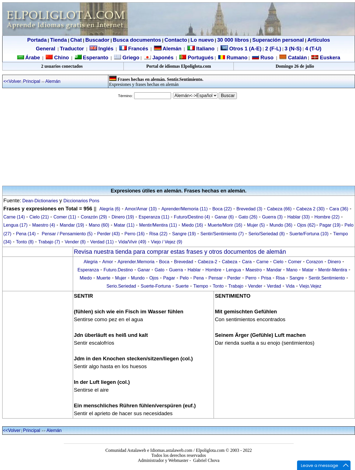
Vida (290, 286)
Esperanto (95, 57)
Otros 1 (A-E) (241, 48)
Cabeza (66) (279, 208)
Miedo (86, 278)
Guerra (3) (272, 217)
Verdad (274, 286)
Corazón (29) (94, 217)
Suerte (182, 286)
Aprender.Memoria (136, 261)
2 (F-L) (272, 48)
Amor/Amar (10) (141, 208)
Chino (61, 57)
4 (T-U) (312, 48)
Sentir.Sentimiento (327, 278)
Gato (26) (248, 217)
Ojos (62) (306, 225)
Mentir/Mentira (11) (158, 225)
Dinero (334, 261)
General (45, 48)
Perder (234, 278)
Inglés (105, 48)
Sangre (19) (184, 233)
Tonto (218, 286)
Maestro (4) (43, 225)
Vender (255, 286)
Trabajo (236, 286)
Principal (32, 81)
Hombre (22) (327, 217)
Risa (280, 278)
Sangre (296, 278)
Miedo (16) (192, 225)
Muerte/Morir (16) (225, 225)
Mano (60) (99, 225)
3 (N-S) (293, 48)
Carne (262, 261)
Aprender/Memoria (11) (184, 208)
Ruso (266, 57)
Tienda (58, 40)
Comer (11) (64, 217)
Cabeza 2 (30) (310, 208)
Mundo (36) (281, 225)
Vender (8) (75, 241)
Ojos (153, 278)
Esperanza (88, 269)
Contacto (175, 40)
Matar (308, 269)
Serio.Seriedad (121, 286)
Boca (164, 261)
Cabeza (229, 261)
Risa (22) (158, 233)
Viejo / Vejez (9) (166, 241)
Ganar (143, 269)
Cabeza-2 (207, 261)
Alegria (91, 261)
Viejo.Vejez (310, 286)
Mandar (274, 269)
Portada (36, 40)
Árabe (32, 57)
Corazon (314, 261)
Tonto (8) (25, 241)
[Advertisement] (177, 142)
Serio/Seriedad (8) (266, 233)
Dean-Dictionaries (39, 200)
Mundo (138, 278)
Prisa (266, 278)
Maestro (254, 269)
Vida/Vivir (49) (132, 241)
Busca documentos (137, 40)
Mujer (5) (256, 225)
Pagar (169, 278)
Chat (76, 40)
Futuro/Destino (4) (192, 217)
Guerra (176, 269)
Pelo (184, 278)
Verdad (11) (102, 241)
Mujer (120, 278)
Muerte (104, 278)
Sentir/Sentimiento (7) (222, 233)
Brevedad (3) (249, 208)
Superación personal (278, 40)
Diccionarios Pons (81, 200)
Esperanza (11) (154, 217)
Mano (291, 269)
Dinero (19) (123, 217)
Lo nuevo (202, 40)
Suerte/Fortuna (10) (309, 233)
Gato (159, 269)
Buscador (97, 40)
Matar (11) (124, 225)
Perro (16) (135, 233)
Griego (130, 57)
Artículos (318, 40)
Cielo (278, 261)
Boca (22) (222, 208)
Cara (247, 261)
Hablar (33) (298, 217)
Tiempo (200, 286)
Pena (198, 278)
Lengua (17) (15, 225)
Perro (250, 278)
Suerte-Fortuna (156, 286)
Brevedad (183, 261)
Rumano (236, 57)
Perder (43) (108, 233)
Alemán (172, 48)
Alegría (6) (109, 208)
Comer (295, 261)
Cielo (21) (39, 217)
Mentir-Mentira (332, 269)
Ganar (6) (224, 217)
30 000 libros (233, 40)
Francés (133, 48)
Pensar (216, 278)
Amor (107, 261)
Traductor (72, 48)
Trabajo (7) (49, 241)
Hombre (213, 269)
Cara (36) (338, 208)
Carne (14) (14, 217)
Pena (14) (26, 233)
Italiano (201, 48)
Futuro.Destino (118, 269)
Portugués (199, 57)
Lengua (233, 269)
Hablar (194, 269)
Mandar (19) (72, 225)
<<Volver (12, 81)
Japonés (162, 57)
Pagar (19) (330, 225)
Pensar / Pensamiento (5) (67, 233)
